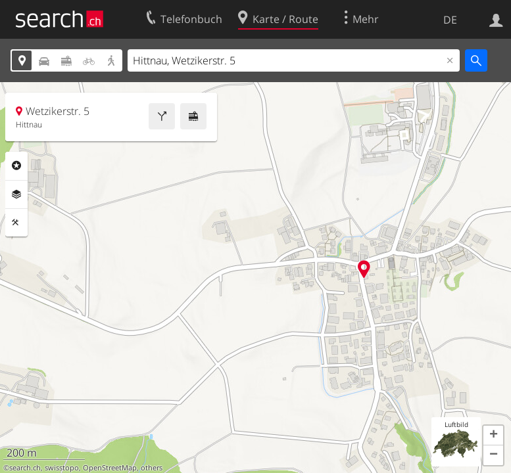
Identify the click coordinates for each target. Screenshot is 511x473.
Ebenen (16, 194)
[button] (493, 435)
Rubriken (16, 165)
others (151, 467)
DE (450, 19)
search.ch (25, 467)
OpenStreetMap (110, 467)
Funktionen (16, 222)
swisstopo (62, 467)
